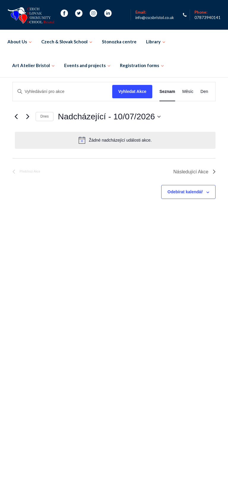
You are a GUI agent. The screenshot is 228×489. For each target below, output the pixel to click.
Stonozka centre (119, 41)
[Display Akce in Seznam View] (167, 91)
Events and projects (85, 65)
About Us (17, 41)
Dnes (44, 116)
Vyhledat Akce (132, 91)
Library (153, 41)
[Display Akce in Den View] (204, 91)
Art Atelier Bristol (31, 65)
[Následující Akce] (27, 116)
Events (51, 367)
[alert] (115, 140)
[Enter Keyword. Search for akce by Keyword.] (62, 91)
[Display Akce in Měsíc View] (187, 91)
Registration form (25, 367)
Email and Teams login (178, 438)
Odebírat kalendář (185, 191)
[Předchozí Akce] (16, 116)
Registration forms (139, 65)
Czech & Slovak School (64, 41)
